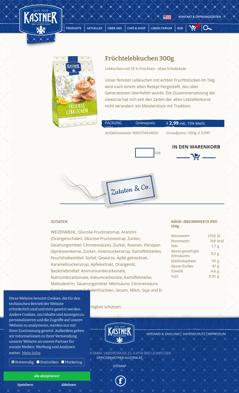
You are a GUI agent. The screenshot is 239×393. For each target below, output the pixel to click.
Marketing (71, 362)
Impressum (216, 334)
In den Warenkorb (196, 146)
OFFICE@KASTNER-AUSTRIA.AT (119, 357)
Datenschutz (194, 334)
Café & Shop (136, 28)
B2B (180, 28)
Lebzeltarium (161, 28)
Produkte (74, 28)
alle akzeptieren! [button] (47, 376)
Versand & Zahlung (163, 334)
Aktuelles (94, 28)
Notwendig (22, 362)
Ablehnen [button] (68, 385)
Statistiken (47, 362)
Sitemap (119, 366)
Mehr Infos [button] (31, 353)
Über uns (115, 28)
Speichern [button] (25, 385)
